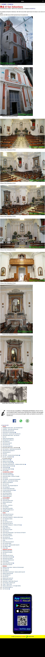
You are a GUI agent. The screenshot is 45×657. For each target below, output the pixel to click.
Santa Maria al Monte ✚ (8, 538)
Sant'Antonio (5, 477)
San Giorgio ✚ (6, 570)
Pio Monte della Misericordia (8, 488)
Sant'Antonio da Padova (8, 558)
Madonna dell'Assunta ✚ (8, 573)
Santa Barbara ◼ (6, 467)
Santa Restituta (6, 499)
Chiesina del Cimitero (7, 496)
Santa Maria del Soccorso (8, 514)
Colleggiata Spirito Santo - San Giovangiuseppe (12, 427)
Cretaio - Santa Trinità (7, 584)
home (4, 4)
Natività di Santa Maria (7, 550)
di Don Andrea (6, 561)
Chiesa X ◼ (5, 547)
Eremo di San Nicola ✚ (7, 564)
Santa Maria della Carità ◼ (8, 468)
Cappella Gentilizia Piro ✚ (8, 509)
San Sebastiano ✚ (6, 575)
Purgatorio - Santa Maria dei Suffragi (10, 480)
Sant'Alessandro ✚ (6, 452)
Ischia (24, 636)
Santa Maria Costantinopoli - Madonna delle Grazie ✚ (14, 571)
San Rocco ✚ (5, 576)
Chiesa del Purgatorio (7, 534)
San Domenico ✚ (6, 444)
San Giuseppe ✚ (6, 487)
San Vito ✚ (5, 520)
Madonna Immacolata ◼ (8, 461)
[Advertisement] (22, 647)
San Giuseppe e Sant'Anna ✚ (9, 582)
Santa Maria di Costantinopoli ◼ (9, 432)
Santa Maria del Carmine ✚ (8, 430)
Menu (22, 1)
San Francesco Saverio (7, 535)
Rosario (4, 503)
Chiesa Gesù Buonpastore (8, 438)
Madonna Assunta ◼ (7, 459)
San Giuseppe (6, 506)
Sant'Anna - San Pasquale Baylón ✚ (10, 485)
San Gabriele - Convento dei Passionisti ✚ (11, 479)
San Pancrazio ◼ (6, 588)
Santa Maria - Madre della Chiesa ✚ (10, 581)
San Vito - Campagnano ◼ (8, 456)
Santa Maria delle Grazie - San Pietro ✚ (11, 435)
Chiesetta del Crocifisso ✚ (8, 440)
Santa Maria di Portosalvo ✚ (8, 450)
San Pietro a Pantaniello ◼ (8, 462)
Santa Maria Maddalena (8, 473)
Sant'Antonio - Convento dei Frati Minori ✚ (11, 433)
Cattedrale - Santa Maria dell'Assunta (10, 429)
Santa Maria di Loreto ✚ (8, 523)
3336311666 (30, 636)
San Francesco (6, 484)
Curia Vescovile (5, 425)
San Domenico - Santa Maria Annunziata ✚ (12, 449)
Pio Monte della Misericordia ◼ (9, 490)
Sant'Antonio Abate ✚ (7, 443)
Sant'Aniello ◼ (6, 511)
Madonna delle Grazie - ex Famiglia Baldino (12, 585)
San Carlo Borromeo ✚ (7, 521)
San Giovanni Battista (7, 493)
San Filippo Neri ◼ (6, 546)
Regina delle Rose (6, 528)
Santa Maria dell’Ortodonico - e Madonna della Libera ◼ (14, 464)
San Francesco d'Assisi (7, 515)
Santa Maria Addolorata (7, 446)
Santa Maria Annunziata (8, 508)
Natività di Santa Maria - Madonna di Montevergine (13, 567)
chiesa (10, 4)
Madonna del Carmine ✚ (8, 578)
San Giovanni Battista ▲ (8, 587)
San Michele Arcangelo (7, 529)
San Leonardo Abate (7, 543)
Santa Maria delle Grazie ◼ (8, 563)
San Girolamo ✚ (6, 441)
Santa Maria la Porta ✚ (7, 579)
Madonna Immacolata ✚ (8, 482)
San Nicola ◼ (5, 470)
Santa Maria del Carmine (8, 555)
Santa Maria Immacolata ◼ (8, 556)
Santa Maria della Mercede (8, 559)
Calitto (4, 540)
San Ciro (4, 436)
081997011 (32, 8)
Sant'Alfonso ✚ (6, 568)
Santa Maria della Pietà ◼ (8, 474)
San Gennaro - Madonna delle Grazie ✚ (11, 544)
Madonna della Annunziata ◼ (9, 465)
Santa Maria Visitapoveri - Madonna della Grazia (13, 517)
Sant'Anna (5, 453)
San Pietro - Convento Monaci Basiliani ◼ (11, 455)
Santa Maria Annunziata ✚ (8, 541)
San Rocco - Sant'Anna (7, 505)
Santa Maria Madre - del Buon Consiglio (11, 476)
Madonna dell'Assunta (7, 494)
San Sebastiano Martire (7, 518)
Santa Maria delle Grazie (8, 500)
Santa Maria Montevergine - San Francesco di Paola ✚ (14, 532)
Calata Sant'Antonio (7, 491)
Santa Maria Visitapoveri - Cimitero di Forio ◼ (12, 524)
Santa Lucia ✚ (6, 531)
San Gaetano (5, 526)
